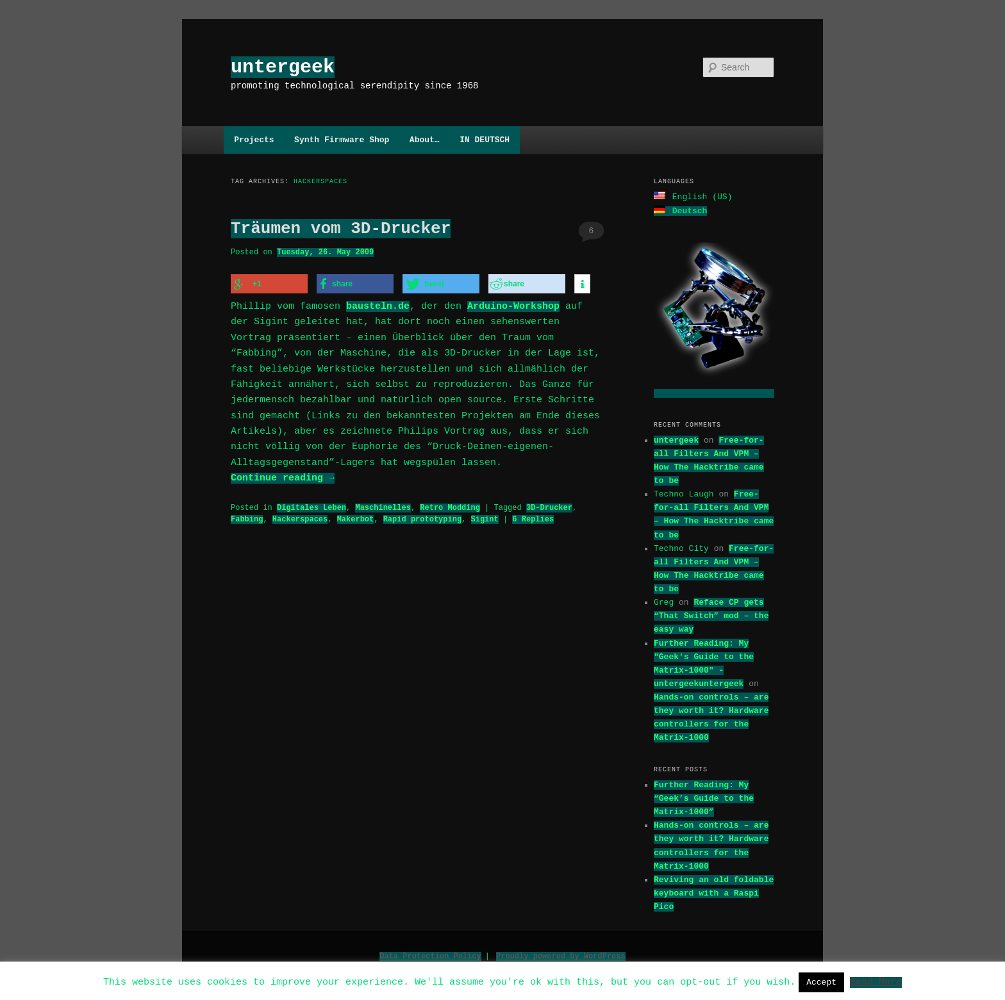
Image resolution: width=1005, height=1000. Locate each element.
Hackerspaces (300, 517)
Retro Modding (450, 505)
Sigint (484, 517)
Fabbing (247, 517)
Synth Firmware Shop (341, 139)
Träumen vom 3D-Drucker (341, 228)
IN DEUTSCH (485, 139)
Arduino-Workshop (513, 305)
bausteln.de (378, 305)
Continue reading (283, 476)
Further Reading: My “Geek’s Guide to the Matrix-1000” (704, 797)
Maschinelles (382, 505)
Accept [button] (821, 982)
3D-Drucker (549, 505)
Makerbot (355, 517)
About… (425, 139)
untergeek (283, 67)
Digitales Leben (311, 505)
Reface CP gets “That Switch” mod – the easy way (711, 614)
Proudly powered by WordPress (561, 954)
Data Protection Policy (430, 954)
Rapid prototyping (422, 517)
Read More (876, 981)
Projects (254, 139)
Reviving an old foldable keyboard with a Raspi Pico (714, 892)
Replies (533, 517)
